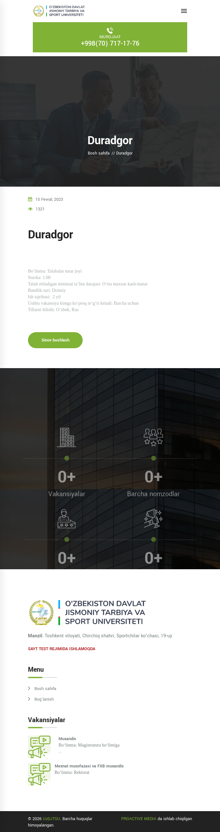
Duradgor (124, 153)
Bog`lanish (44, 699)
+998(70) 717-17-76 (110, 43)
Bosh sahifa (99, 153)
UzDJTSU (51, 819)
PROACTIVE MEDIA (138, 819)
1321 (36, 209)
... (125, 745)
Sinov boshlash (55, 342)
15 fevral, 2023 (45, 199)
